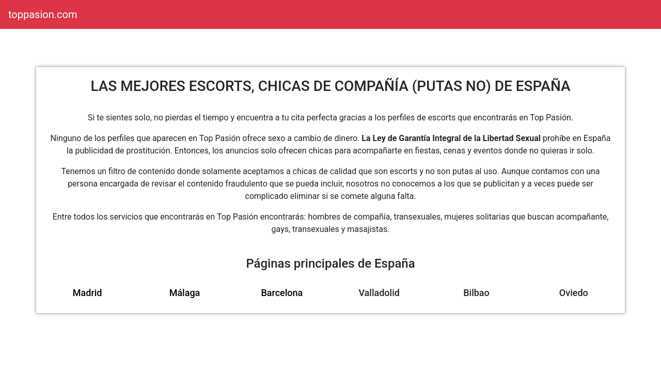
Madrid (87, 292)
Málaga (184, 292)
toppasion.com (42, 14)
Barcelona (282, 292)
